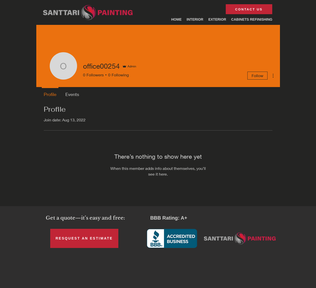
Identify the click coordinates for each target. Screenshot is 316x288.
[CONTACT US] (249, 9)
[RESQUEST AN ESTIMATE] (84, 238)
